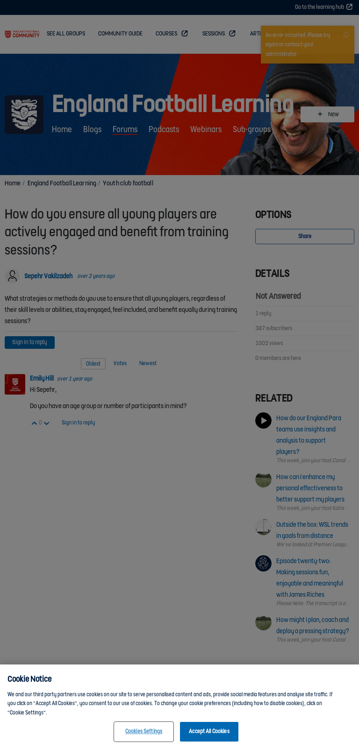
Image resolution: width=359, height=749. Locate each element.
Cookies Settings (143, 735)
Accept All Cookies (209, 735)
